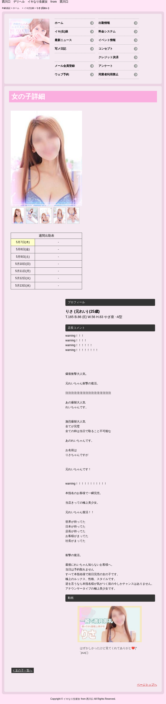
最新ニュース (63, 40)
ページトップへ (147, 684)
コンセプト (105, 48)
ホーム (17, 8)
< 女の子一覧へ (22, 670)
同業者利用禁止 (108, 74)
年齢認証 (6, 8)
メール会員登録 (65, 66)
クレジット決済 (108, 57)
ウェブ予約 (62, 74)
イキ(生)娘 (29, 8)
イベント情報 (107, 40)
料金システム (107, 31)
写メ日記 (60, 48)
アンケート (105, 66)
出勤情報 (104, 23)
